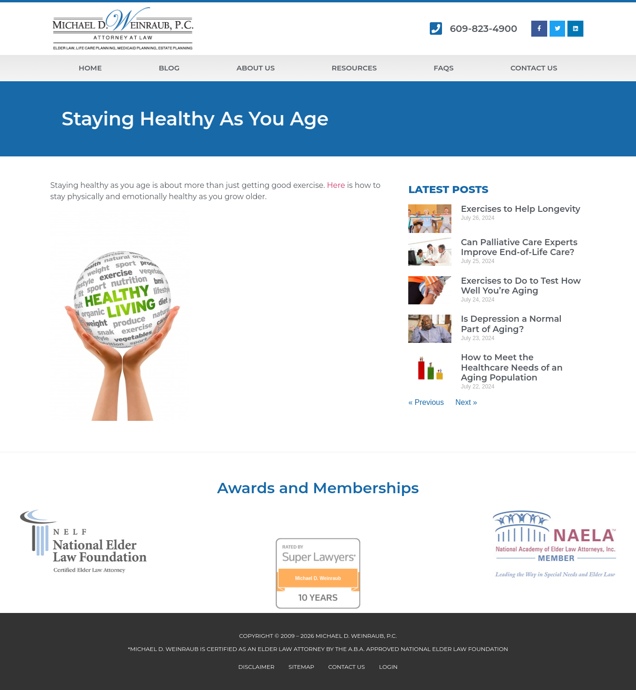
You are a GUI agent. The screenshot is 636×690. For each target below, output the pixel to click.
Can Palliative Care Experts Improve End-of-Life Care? (519, 247)
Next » (466, 402)
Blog (169, 67)
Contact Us (534, 67)
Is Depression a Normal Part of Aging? (511, 324)
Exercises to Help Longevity (520, 209)
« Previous (426, 402)
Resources (354, 67)
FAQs (443, 67)
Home (90, 67)
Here (336, 185)
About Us (256, 67)
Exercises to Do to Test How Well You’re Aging (521, 286)
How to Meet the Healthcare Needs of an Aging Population (512, 367)
